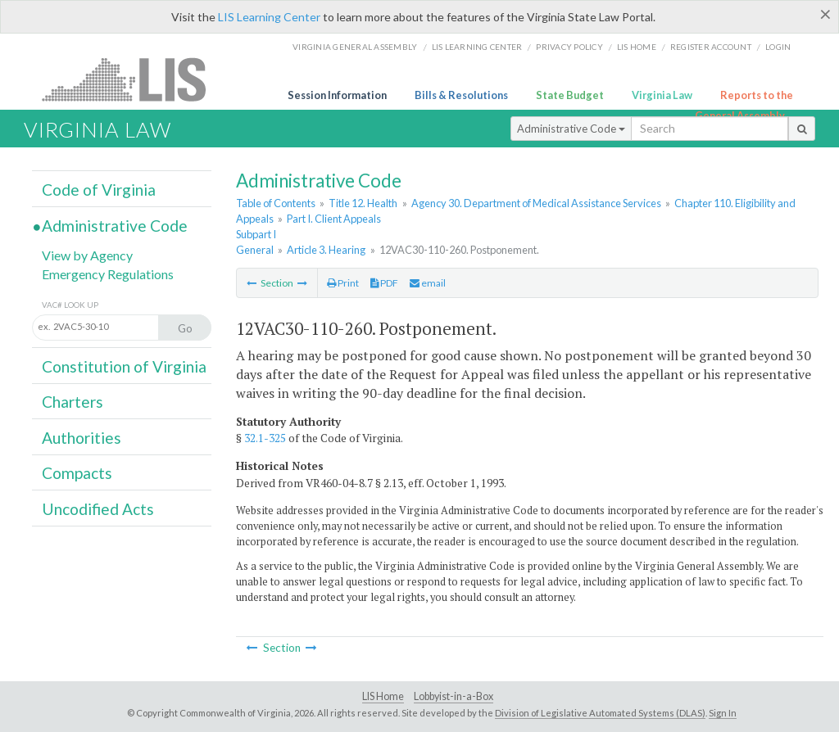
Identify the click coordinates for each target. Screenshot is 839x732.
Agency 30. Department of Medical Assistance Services (536, 203)
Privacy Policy (569, 47)
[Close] (825, 14)
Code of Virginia (99, 189)
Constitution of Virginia (124, 366)
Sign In (723, 712)
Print (343, 283)
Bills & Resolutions (461, 95)
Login (778, 47)
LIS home (636, 47)
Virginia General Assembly (355, 47)
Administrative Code (571, 128)
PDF (384, 283)
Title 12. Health (363, 203)
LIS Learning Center (269, 17)
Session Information (337, 95)
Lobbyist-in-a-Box (453, 696)
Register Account (710, 47)
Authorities (81, 437)
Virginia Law (662, 95)
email (428, 283)
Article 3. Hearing (326, 249)
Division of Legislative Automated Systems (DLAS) (600, 712)
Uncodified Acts (98, 508)
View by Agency (87, 255)
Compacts (77, 472)
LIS (133, 79)
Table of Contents (275, 203)
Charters (72, 401)
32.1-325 (265, 438)
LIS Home (383, 696)
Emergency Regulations (108, 274)
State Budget (570, 95)
